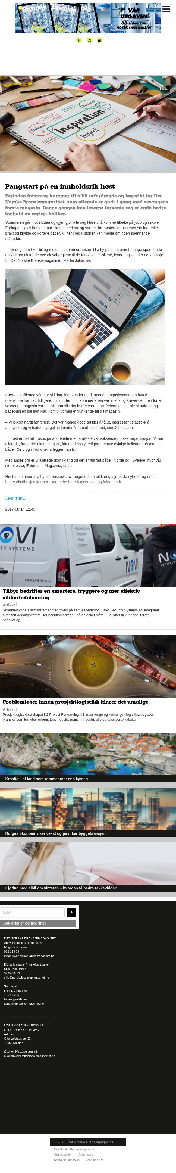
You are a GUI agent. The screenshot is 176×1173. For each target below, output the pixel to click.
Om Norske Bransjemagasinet (74, 1149)
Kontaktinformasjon (67, 1160)
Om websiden (63, 1154)
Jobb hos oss (94, 1160)
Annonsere (85, 1154)
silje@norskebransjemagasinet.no (26, 977)
